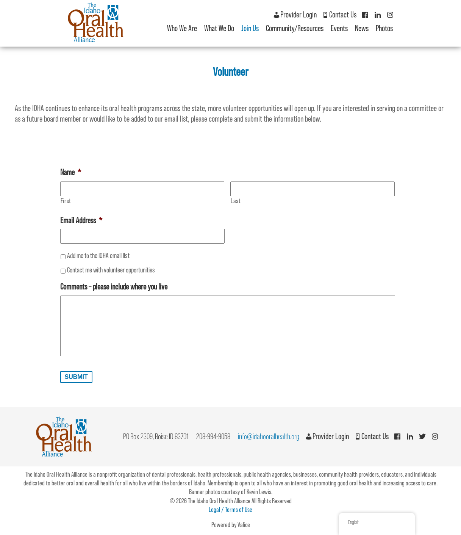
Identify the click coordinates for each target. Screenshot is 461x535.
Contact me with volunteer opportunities (111, 270)
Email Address (81, 220)
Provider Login (295, 14)
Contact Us (339, 14)
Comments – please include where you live (113, 286)
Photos (384, 28)
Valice (244, 525)
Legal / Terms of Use (230, 509)
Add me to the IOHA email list (98, 255)
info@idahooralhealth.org (268, 436)
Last (236, 201)
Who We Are (182, 28)
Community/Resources (294, 28)
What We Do (219, 28)
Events (339, 28)
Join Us (250, 28)
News (362, 28)
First (66, 201)
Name (70, 172)
